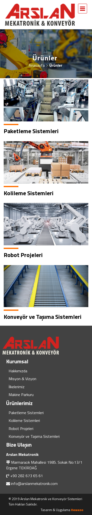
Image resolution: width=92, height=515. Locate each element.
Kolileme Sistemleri (24, 420)
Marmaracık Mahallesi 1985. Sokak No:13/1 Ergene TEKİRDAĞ (44, 465)
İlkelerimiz (17, 387)
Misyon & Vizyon (22, 379)
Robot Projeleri (21, 428)
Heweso (77, 509)
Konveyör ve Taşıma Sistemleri (34, 436)
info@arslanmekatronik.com (34, 483)
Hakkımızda (18, 371)
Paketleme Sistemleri (26, 413)
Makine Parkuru (21, 394)
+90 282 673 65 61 (26, 476)
